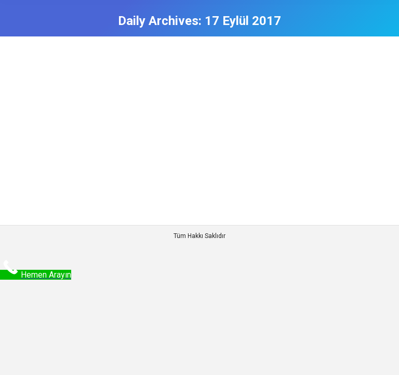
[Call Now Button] (35, 275)
